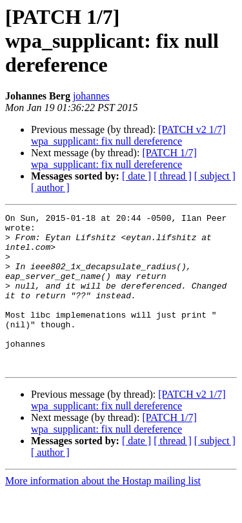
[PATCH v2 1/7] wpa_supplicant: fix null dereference (128, 135)
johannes (91, 95)
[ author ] (50, 187)
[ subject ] (215, 175)
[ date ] (136, 175)
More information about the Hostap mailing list (103, 511)
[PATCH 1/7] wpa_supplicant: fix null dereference (114, 158)
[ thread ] (173, 175)
